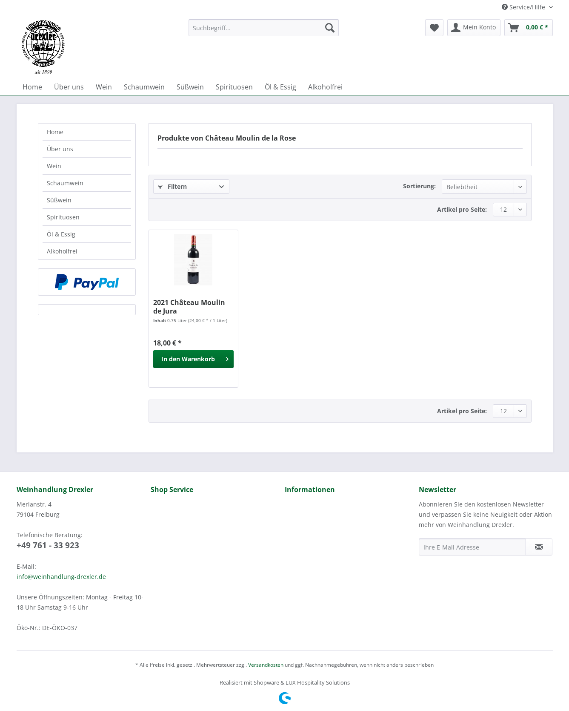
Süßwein (59, 200)
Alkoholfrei (62, 251)
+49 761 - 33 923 (48, 545)
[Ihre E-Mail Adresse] (472, 547)
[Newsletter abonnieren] (539, 547)
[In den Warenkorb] (193, 359)
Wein (54, 166)
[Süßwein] (190, 87)
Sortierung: (419, 186)
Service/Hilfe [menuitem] (524, 7)
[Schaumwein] (144, 87)
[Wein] (104, 87)
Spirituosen (63, 217)
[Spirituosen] (234, 87)
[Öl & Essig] (280, 87)
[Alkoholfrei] (325, 87)
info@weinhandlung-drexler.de (61, 577)
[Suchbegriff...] (264, 27)
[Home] (32, 87)
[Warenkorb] (528, 27)
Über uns (60, 149)
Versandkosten (265, 664)
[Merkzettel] (434, 27)
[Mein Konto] (473, 27)
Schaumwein (65, 183)
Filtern (172, 186)
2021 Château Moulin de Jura (189, 306)
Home (55, 132)
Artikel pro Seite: (462, 209)
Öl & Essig (61, 234)
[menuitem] (264, 31)
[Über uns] (69, 87)
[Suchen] (330, 27)
